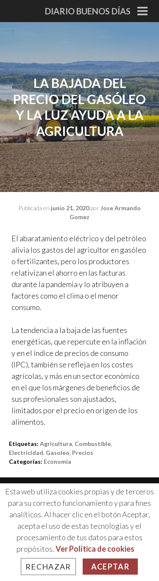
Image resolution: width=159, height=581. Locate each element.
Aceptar (110, 566)
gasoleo (58, 452)
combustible (93, 443)
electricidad (26, 452)
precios (82, 452)
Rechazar (48, 566)
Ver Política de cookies (95, 548)
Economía (57, 461)
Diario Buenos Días (88, 11)
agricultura (56, 443)
